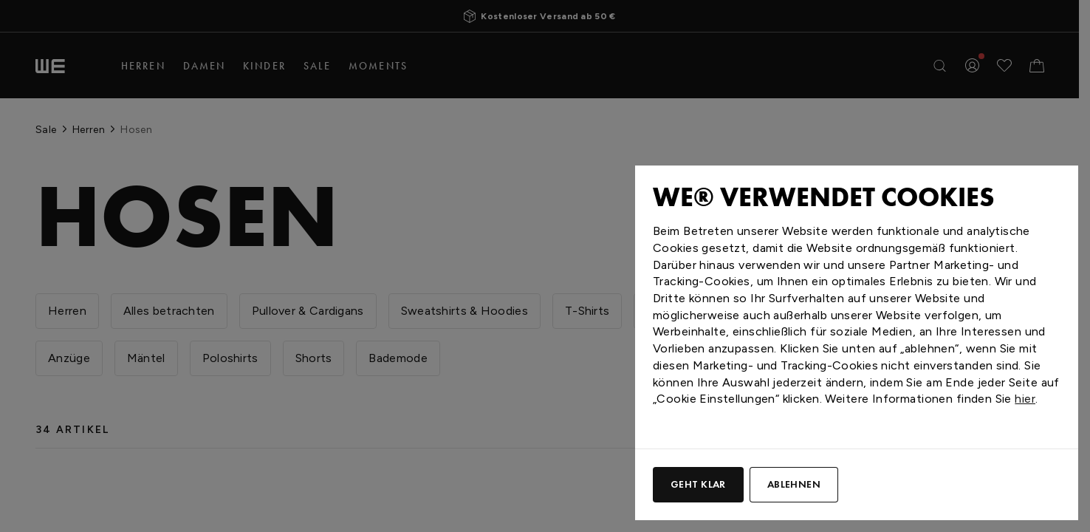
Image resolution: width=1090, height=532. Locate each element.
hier (1025, 399)
